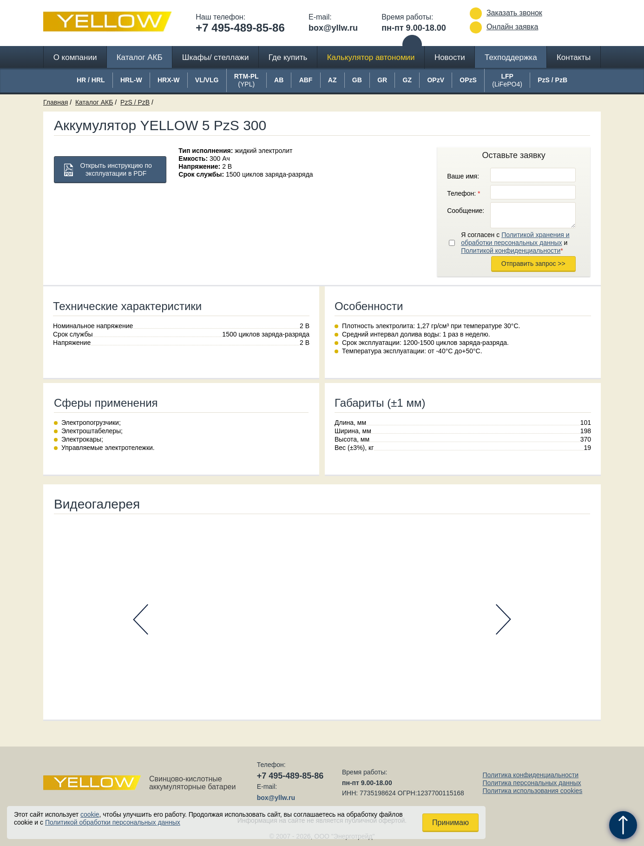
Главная (55, 102)
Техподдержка (511, 57)
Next (503, 619)
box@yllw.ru (333, 28)
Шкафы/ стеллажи (215, 57)
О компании (75, 57)
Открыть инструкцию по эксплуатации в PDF (116, 169)
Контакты (574, 57)
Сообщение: (465, 210)
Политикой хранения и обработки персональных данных (515, 238)
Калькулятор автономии (371, 57)
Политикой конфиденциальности (510, 250)
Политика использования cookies (532, 790)
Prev (140, 619)
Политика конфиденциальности (530, 775)
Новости (449, 57)
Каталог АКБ (140, 57)
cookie (89, 814)
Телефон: (463, 193)
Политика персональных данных (531, 783)
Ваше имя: (463, 176)
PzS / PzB (135, 102)
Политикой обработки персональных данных (112, 822)
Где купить (288, 57)
